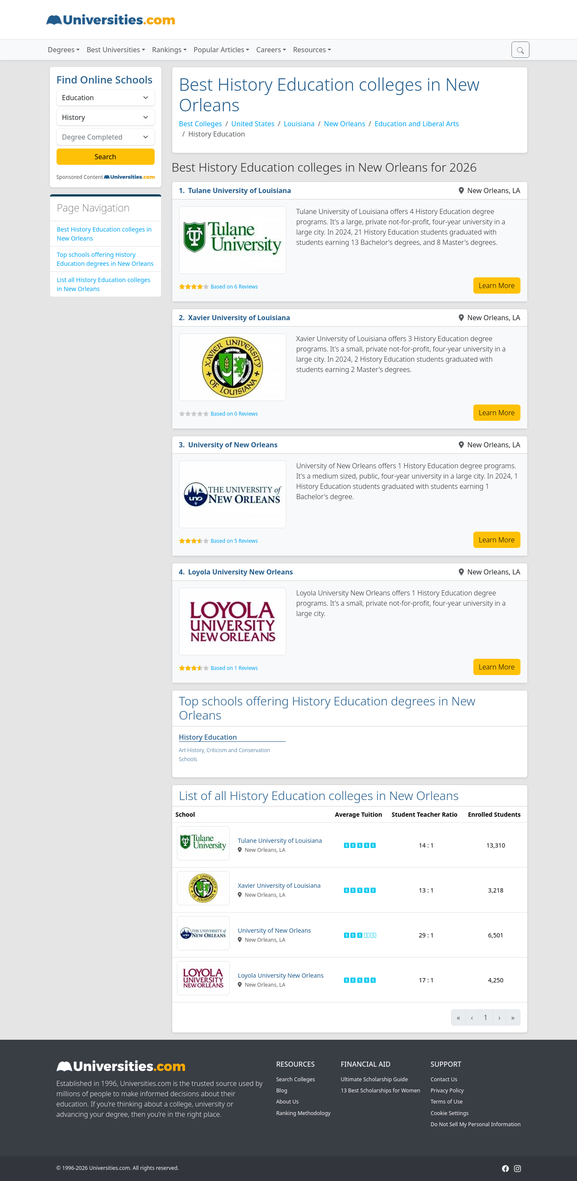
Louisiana (299, 123)
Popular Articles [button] (219, 49)
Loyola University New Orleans (240, 572)
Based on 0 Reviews (234, 413)
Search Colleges (295, 1079)
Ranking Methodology (303, 1113)
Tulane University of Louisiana (239, 190)
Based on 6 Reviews (234, 286)
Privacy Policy (447, 1090)
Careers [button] (268, 49)
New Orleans (344, 123)
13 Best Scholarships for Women (380, 1090)
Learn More (497, 285)
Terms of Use (447, 1101)
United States (253, 123)
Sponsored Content (80, 177)
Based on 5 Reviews (234, 540)
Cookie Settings (450, 1113)
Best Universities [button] (113, 49)
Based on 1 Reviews (234, 668)
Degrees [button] (61, 49)
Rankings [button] (167, 49)
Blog (281, 1090)
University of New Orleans (233, 444)
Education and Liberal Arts (417, 123)
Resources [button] (309, 49)
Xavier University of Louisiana (239, 317)
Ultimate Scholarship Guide (374, 1079)
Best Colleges (200, 123)
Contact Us (444, 1079)
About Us (287, 1101)
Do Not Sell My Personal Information (475, 1124)
